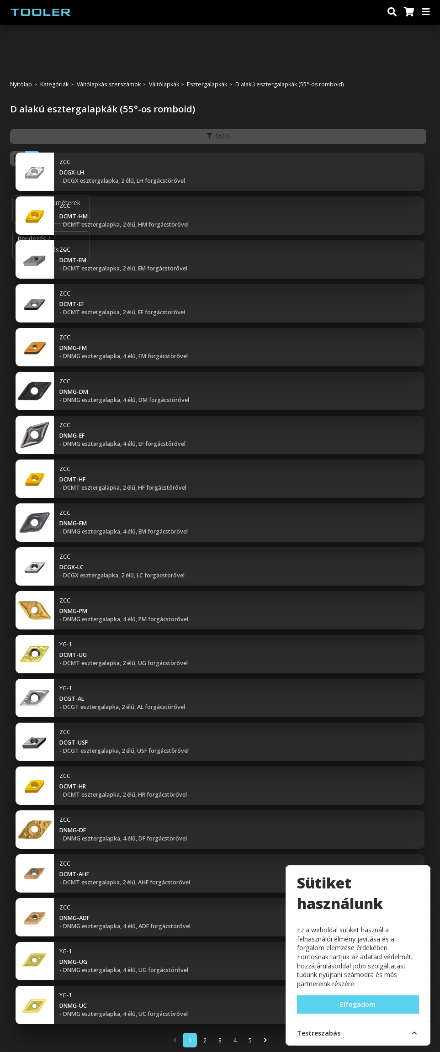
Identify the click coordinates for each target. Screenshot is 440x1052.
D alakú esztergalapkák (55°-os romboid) (289, 85)
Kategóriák (54, 85)
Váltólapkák (164, 85)
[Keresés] (392, 12)
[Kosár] (408, 12)
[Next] (265, 1040)
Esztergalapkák (207, 85)
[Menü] (426, 12)
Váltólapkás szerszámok (109, 85)
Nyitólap (21, 85)
